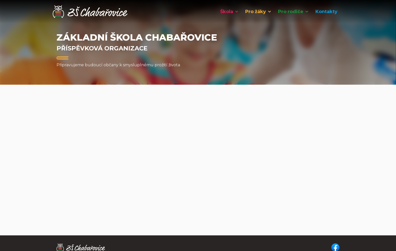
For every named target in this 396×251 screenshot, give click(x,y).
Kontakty (326, 11)
